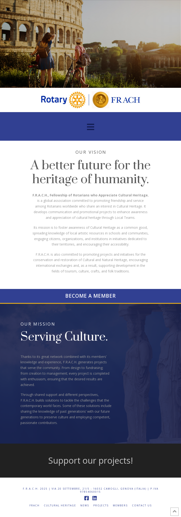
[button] (90, 126)
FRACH (34, 505)
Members (120, 505)
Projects (101, 505)
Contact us (142, 505)
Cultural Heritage (60, 505)
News (84, 505)
